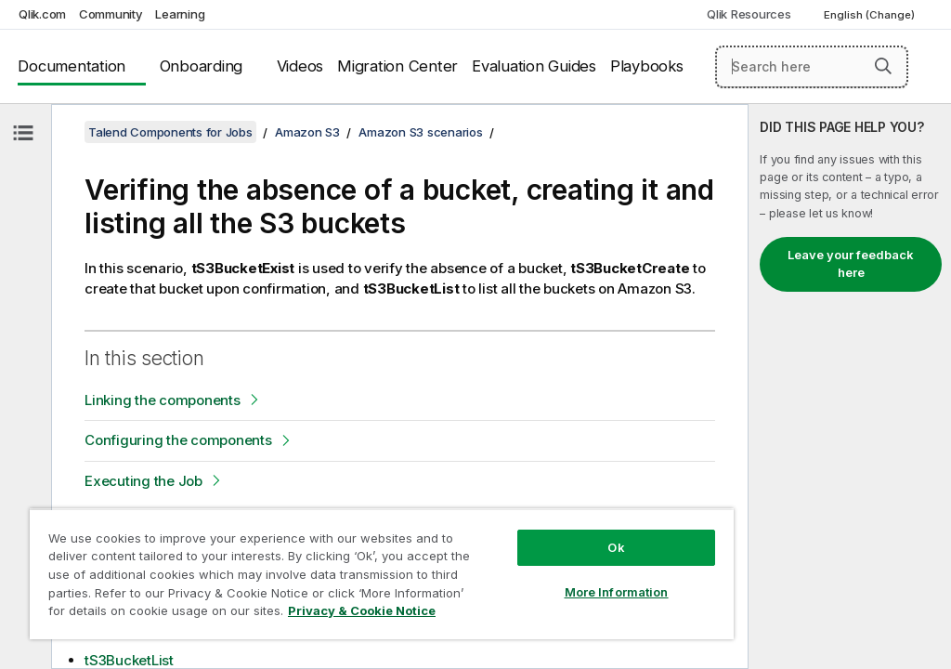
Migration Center (397, 66)
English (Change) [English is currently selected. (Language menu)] (871, 14)
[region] (382, 573)
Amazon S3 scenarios (420, 132)
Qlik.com (42, 14)
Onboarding (201, 66)
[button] (883, 66)
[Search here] (811, 66)
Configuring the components (178, 440)
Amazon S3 (307, 132)
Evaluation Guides (534, 66)
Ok (615, 547)
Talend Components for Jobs (170, 132)
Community (111, 14)
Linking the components (163, 400)
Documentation (71, 66)
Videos (300, 66)
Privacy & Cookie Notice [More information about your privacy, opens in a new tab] (362, 610)
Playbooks (647, 66)
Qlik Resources (749, 14)
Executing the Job (143, 481)
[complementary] (850, 386)
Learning (179, 14)
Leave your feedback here (851, 264)
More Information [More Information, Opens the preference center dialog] (617, 591)
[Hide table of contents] (23, 133)
